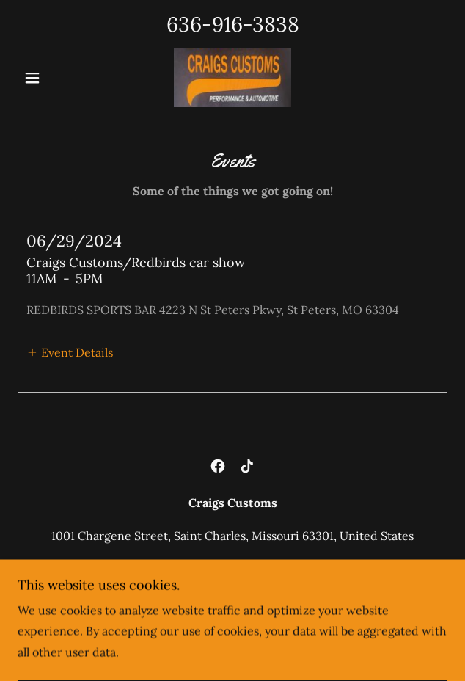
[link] (232, 77)
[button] (50, 77)
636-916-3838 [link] (232, 24)
